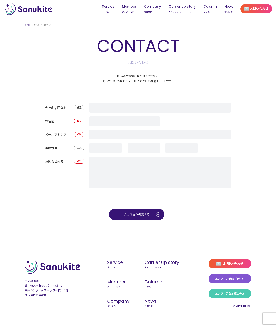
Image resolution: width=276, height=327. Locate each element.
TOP (28, 25)
